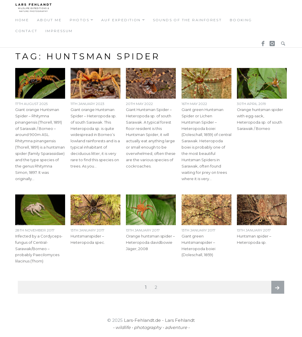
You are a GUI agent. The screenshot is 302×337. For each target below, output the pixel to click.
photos (79, 20)
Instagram (271, 41)
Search (281, 41)
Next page (277, 287)
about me (49, 20)
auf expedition (121, 20)
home (22, 20)
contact (26, 31)
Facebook (261, 41)
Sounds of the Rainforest (187, 20)
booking (241, 20)
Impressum (59, 31)
